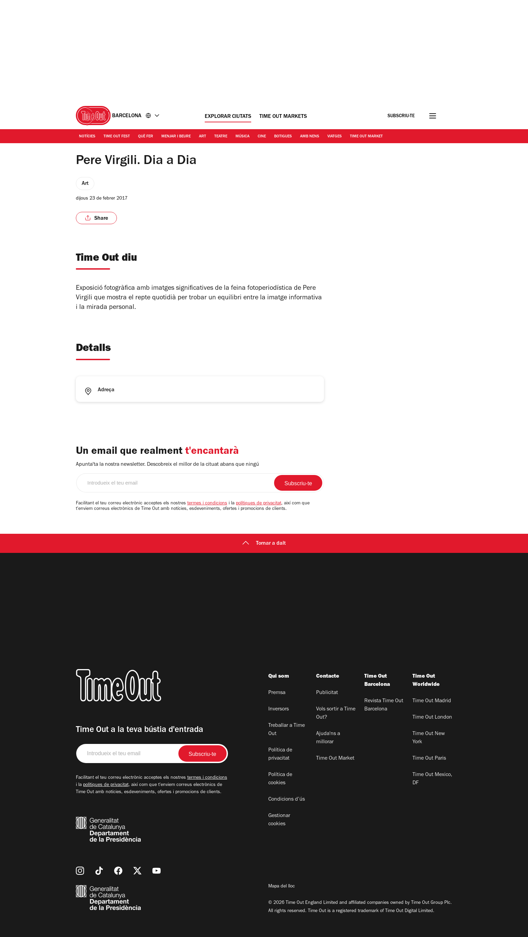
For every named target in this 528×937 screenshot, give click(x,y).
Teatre (220, 137)
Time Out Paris (429, 758)
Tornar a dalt (264, 543)
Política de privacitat (280, 754)
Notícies (87, 137)
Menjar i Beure (176, 137)
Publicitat (327, 693)
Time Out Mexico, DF (432, 779)
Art (202, 137)
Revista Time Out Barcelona (383, 705)
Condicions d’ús (286, 799)
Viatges (334, 137)
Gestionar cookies (279, 820)
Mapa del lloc (281, 886)
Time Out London (432, 717)
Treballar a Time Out (286, 730)
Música (242, 137)
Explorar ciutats (228, 117)
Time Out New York (428, 738)
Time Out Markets (283, 117)
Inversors (278, 709)
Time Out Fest (117, 137)
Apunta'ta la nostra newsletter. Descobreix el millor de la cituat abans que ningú (167, 464)
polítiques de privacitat (258, 503)
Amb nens (309, 137)
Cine (262, 137)
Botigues (283, 137)
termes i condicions (207, 503)
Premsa (276, 693)
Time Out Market (366, 137)
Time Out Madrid (431, 701)
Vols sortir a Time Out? (335, 713)
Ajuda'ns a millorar (328, 738)
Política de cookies (280, 779)
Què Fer (145, 137)
